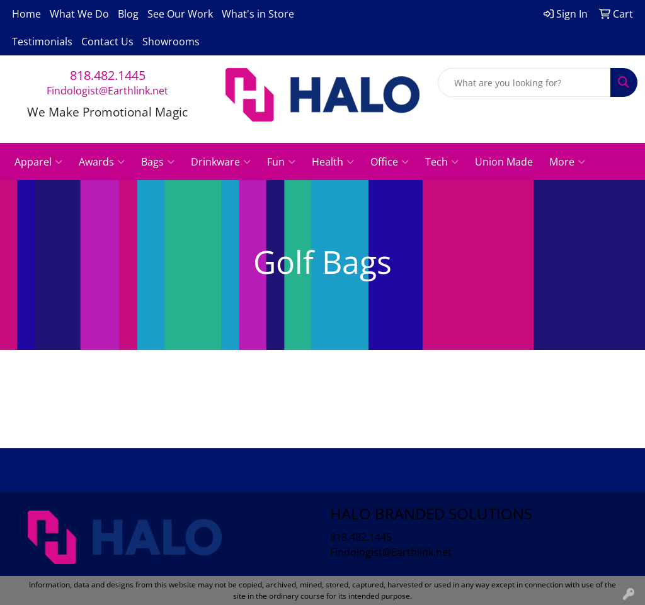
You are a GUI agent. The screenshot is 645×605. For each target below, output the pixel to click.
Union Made (504, 162)
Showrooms (171, 41)
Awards (102, 161)
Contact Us (107, 41)
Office (389, 161)
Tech (442, 161)
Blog (128, 14)
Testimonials (42, 41)
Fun (281, 161)
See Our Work (180, 14)
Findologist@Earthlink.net (107, 91)
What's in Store (258, 14)
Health (333, 161)
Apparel (38, 161)
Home (26, 14)
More (567, 161)
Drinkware (221, 161)
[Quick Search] (524, 82)
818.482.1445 (108, 75)
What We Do (79, 14)
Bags (157, 161)
